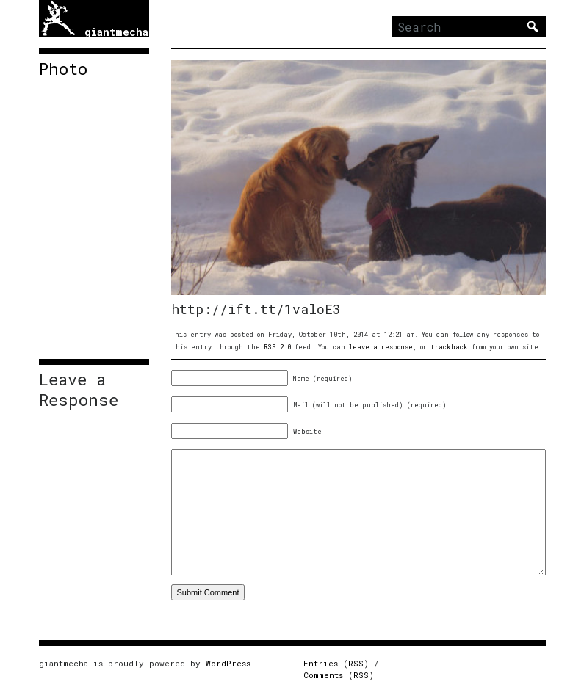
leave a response (381, 347)
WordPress (228, 663)
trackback (449, 347)
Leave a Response (78, 389)
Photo (63, 69)
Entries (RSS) (336, 663)
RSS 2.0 (277, 347)
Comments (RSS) (338, 674)
